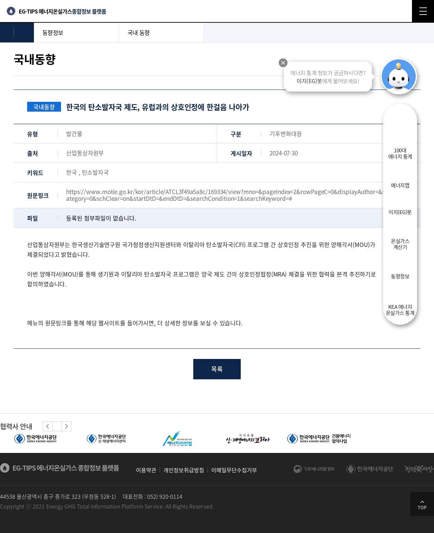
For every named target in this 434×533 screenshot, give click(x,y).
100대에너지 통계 (400, 153)
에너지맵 (400, 185)
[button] (47, 426)
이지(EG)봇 (400, 211)
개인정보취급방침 (183, 470)
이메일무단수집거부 (234, 470)
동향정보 (400, 275)
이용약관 (146, 470)
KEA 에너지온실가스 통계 (400, 309)
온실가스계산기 (400, 243)
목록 (217, 369)
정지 (57, 426)
